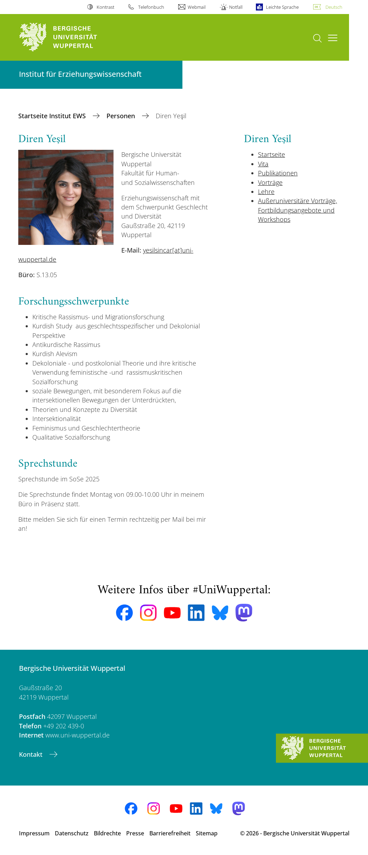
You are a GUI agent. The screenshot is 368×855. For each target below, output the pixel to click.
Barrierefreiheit (170, 833)
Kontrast (105, 7)
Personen (121, 116)
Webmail (197, 7)
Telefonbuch (151, 7)
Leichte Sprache (282, 7)
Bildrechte (107, 833)
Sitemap (207, 833)
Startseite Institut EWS (53, 116)
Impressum (34, 833)
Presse (135, 833)
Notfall (236, 7)
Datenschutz (72, 833)
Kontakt (31, 754)
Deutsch (333, 7)
